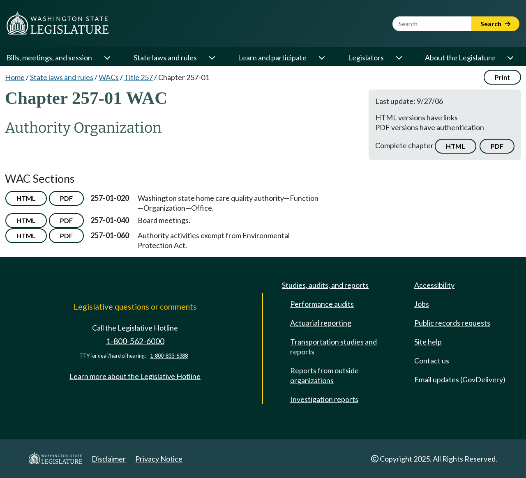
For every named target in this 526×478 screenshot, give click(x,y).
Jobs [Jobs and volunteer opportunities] (421, 303)
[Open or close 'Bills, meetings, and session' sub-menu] (107, 57)
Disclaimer (109, 458)
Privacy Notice (158, 458)
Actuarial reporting (320, 322)
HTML (455, 146)
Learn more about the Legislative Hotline (135, 376)
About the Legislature (460, 57)
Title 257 (138, 77)
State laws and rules (165, 57)
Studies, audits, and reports (325, 285)
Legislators (366, 57)
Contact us (431, 360)
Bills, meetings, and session (49, 57)
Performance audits (322, 303)
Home (15, 77)
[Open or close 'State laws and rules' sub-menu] (211, 57)
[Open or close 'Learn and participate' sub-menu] (321, 57)
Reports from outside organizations (324, 375)
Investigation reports (324, 399)
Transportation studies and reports (333, 346)
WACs (109, 77)
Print (502, 77)
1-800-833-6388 (169, 356)
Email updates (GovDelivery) (459, 379)
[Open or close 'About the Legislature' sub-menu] (510, 57)
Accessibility (434, 285)
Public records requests (452, 322)
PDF (497, 146)
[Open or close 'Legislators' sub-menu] (398, 57)
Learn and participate (272, 57)
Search (495, 24)
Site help (428, 341)
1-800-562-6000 (135, 341)
